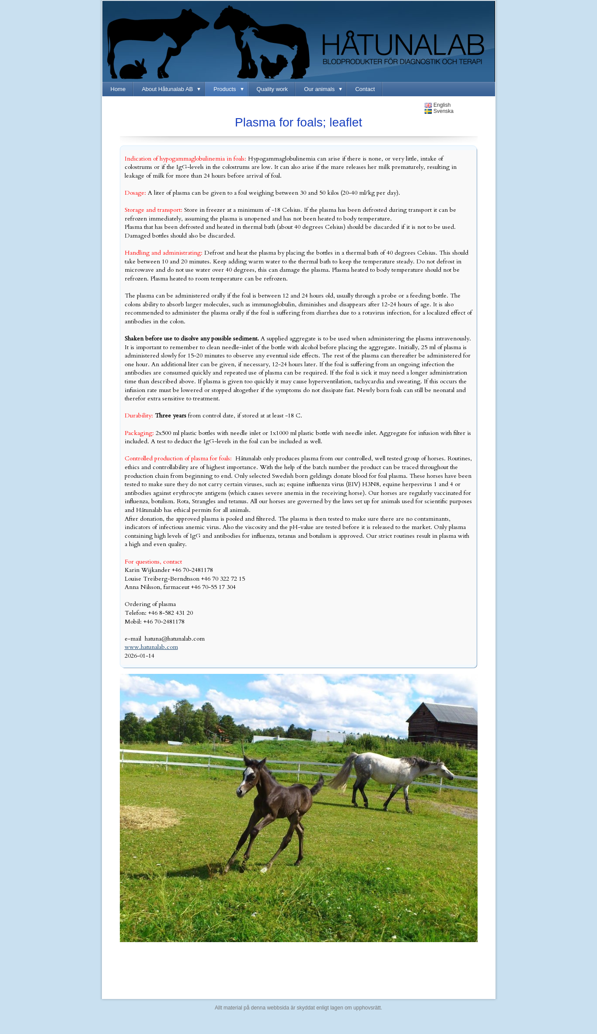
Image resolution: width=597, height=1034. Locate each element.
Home (118, 89)
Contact (365, 89)
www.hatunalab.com (151, 647)
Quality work (272, 89)
